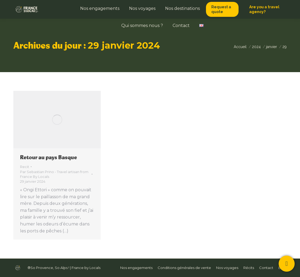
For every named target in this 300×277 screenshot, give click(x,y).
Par (54, 174)
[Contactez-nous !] (287, 264)
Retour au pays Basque (48, 157)
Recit (24, 167)
